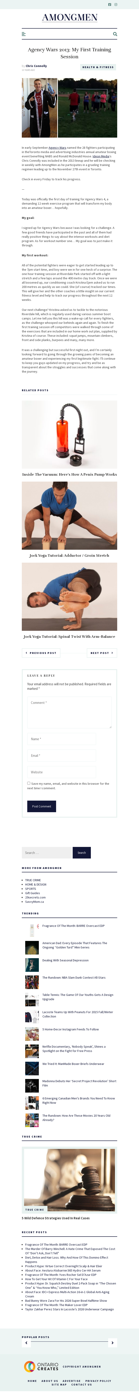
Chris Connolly (36, 66)
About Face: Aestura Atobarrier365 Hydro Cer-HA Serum (63, 1270)
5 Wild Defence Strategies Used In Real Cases (56, 1218)
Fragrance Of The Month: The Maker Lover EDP (56, 1305)
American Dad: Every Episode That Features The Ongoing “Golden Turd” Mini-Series (74, 945)
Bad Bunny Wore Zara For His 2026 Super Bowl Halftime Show (66, 1301)
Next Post (102, 653)
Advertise (72, 1381)
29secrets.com (35, 897)
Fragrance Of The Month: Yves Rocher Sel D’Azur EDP (61, 1275)
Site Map (59, 1384)
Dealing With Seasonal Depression (65, 960)
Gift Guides (32, 893)
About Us (50, 1381)
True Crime (34, 1209)
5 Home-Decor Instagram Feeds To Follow (70, 1029)
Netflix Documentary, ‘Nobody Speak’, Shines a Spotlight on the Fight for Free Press (74, 1048)
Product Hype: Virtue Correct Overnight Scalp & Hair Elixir (63, 1266)
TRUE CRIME (33, 880)
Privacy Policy (98, 1381)
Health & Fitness (98, 67)
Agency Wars (57, 148)
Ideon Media (101, 156)
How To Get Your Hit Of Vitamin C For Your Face (56, 1279)
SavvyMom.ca (34, 902)
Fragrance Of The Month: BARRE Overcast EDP (73, 926)
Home (32, 1381)
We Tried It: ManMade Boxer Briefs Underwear (73, 1064)
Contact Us (81, 1384)
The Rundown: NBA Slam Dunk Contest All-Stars (74, 977)
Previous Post (41, 653)
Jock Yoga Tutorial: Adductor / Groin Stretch (69, 555)
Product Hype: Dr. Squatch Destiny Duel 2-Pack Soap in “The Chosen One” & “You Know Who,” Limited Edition (70, 1285)
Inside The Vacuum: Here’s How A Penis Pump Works (69, 474)
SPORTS (30, 889)
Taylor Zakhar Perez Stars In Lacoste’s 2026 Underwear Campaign (69, 1309)
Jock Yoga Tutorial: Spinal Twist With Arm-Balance (69, 636)
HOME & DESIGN (35, 884)
